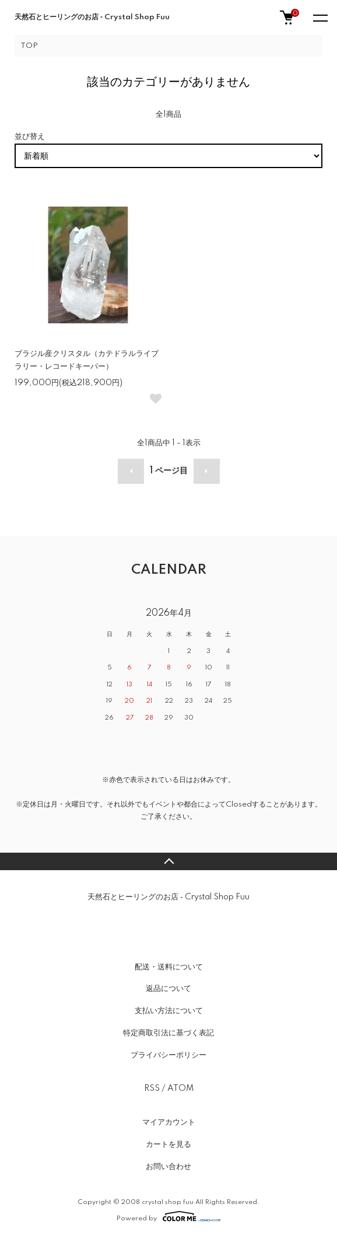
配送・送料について (169, 967)
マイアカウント (168, 1122)
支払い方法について (169, 1011)
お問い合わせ (168, 1167)
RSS (152, 1088)
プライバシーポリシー (168, 1055)
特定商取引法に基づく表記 (168, 1033)
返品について (168, 989)
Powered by (169, 1216)
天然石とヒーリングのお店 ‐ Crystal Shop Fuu (92, 17)
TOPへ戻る (168, 861)
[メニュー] (319, 17)
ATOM (180, 1088)
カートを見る (168, 1144)
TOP (29, 46)
